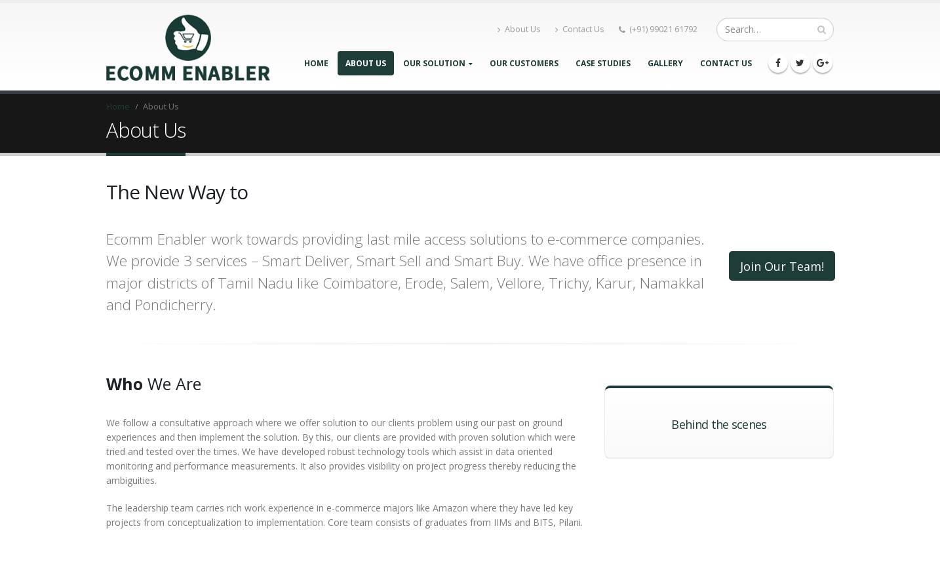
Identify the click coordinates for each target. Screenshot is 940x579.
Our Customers (524, 63)
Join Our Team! (782, 266)
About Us (519, 29)
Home (316, 63)
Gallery (665, 63)
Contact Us (579, 29)
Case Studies (603, 63)
